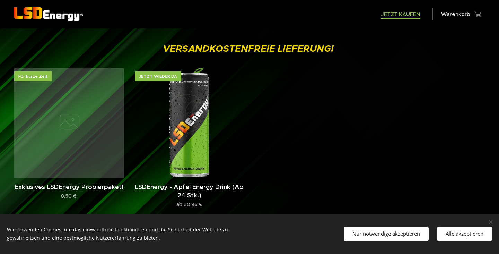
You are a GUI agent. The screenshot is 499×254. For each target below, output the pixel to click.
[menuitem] (402, 14)
